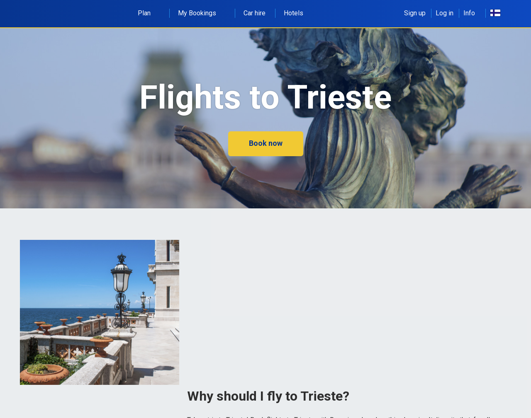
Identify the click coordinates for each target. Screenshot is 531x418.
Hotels (293, 13)
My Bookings (201, 13)
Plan (149, 13)
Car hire (255, 13)
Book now (266, 143)
